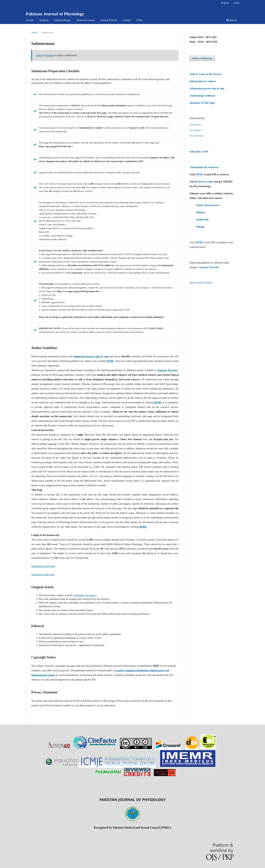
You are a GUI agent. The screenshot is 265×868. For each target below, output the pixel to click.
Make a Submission (202, 58)
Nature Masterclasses (207, 205)
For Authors (195, 130)
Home (34, 32)
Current (30, 20)
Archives (44, 20)
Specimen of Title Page (202, 102)
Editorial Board (62, 20)
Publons (200, 212)
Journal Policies (108, 20)
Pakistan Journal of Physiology (55, 13)
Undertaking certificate (43, 566)
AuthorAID (202, 219)
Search (232, 20)
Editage (200, 226)
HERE (157, 402)
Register (225, 2)
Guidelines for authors (84, 595)
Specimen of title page (42, 574)
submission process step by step (90, 356)
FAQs (139, 20)
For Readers (195, 124)
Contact (127, 20)
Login (236, 2)
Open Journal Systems (201, 282)
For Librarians (196, 135)
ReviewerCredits (204, 181)
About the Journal (85, 20)
